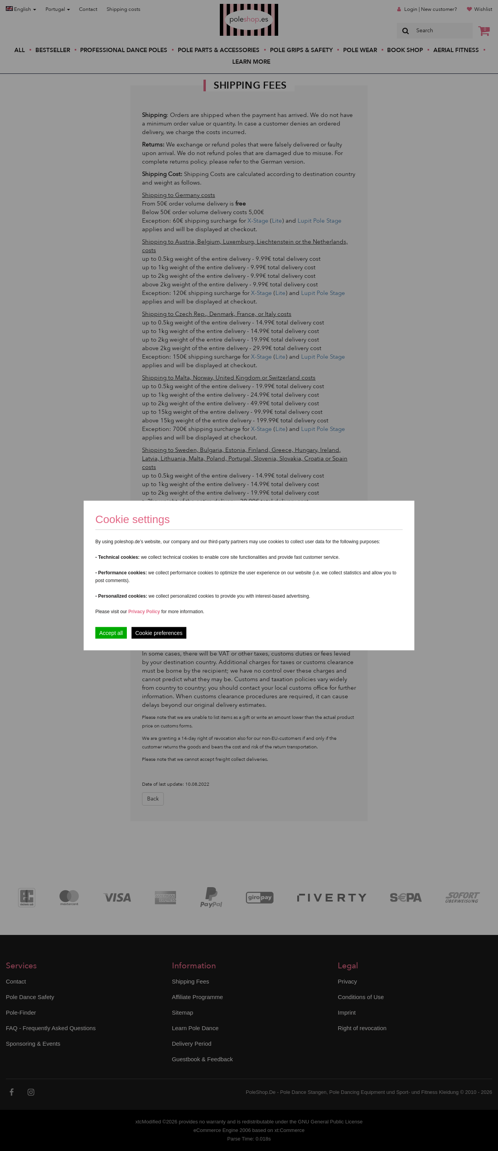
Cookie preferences (158, 633)
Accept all (111, 633)
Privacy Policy (144, 611)
